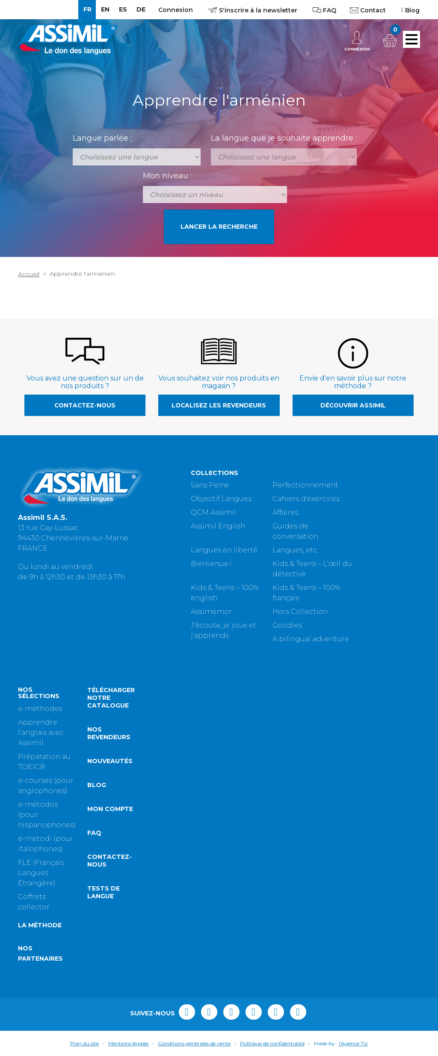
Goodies (287, 625)
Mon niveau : (167, 176)
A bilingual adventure (310, 639)
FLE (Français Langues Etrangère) (41, 872)
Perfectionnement (305, 485)
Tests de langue (103, 892)
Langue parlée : (102, 138)
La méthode (40, 925)
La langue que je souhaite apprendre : (284, 138)
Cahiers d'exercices (306, 499)
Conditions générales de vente (194, 1043)
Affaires (285, 512)
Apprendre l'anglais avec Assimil (41, 732)
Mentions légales (128, 1043)
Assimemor (211, 612)
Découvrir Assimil (353, 405)
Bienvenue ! (211, 564)
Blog (96, 785)
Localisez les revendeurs (219, 405)
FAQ (94, 833)
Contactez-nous (84, 405)
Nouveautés (110, 761)
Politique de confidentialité (272, 1043)
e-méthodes (40, 709)
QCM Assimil (213, 512)
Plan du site (84, 1043)
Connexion (175, 10)
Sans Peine (210, 485)
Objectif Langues (221, 499)
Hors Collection (300, 612)
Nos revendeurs (108, 733)
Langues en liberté (224, 550)
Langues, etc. (295, 550)
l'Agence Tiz (353, 1043)
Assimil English (218, 526)
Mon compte (110, 809)
